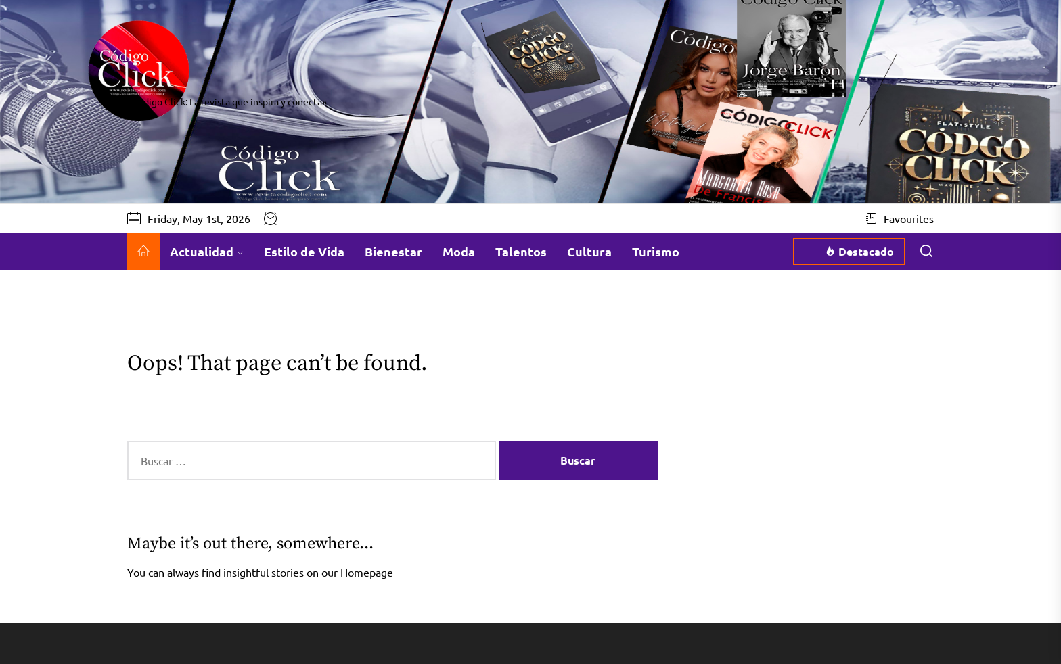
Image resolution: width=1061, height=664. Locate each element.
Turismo (655, 251)
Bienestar (393, 251)
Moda (459, 251)
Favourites (900, 218)
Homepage (366, 572)
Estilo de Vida (304, 251)
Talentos (521, 251)
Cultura (589, 251)
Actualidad (207, 251)
